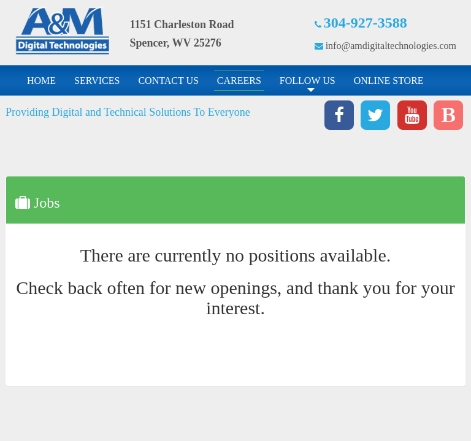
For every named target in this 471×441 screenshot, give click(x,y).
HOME (41, 80)
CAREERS (239, 80)
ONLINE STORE (389, 80)
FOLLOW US (307, 83)
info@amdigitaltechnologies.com (391, 45)
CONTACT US (168, 80)
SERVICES (97, 80)
